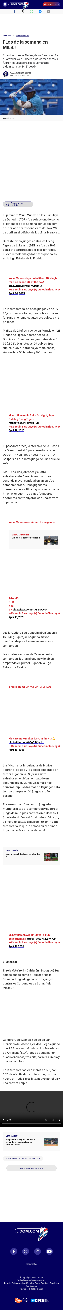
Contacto (31, 1264)
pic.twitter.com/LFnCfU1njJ (25, 285)
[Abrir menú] (5, 4)
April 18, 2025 (16, 749)
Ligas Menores (22, 35)
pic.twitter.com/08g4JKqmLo (26, 742)
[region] (31, 24)
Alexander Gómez (22, 73)
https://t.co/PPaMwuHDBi (24, 422)
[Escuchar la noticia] (18, 204)
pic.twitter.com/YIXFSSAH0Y (30, 609)
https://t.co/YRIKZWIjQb (41, 938)
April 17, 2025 (16, 946)
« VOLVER (7, 35)
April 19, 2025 (16, 430)
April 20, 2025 (17, 293)
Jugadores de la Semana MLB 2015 (23, 1158)
